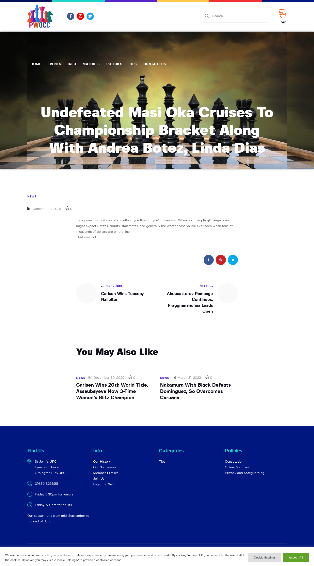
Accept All (296, 557)
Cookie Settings (265, 557)
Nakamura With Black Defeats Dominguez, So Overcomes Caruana (195, 391)
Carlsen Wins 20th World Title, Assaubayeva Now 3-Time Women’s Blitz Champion (112, 391)
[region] (157, 556)
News (31, 196)
